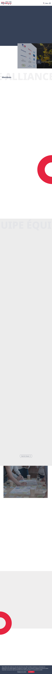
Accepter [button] (31, 671)
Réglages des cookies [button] (21, 671)
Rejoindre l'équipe (26, 468)
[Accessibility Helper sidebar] (50, 672)
